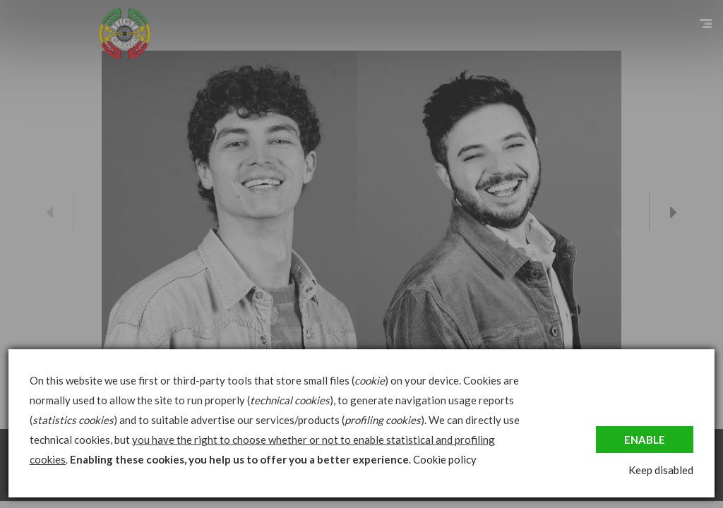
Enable (644, 439)
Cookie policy (445, 459)
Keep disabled (660, 470)
